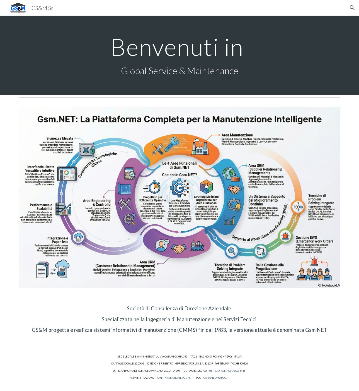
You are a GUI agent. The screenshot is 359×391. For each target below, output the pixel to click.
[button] (352, 8)
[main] (179, 55)
